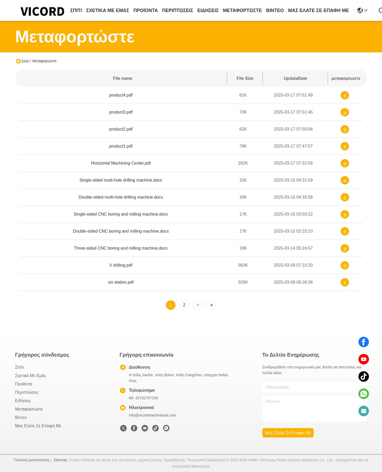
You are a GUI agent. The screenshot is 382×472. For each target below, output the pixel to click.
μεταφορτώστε (242, 10)
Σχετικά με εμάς (107, 10)
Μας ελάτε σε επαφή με (318, 10)
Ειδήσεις (208, 10)
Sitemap (60, 460)
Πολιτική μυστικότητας (31, 460)
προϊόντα (145, 10)
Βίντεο (275, 10)
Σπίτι (76, 10)
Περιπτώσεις (177, 10)
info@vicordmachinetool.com (152, 415)
